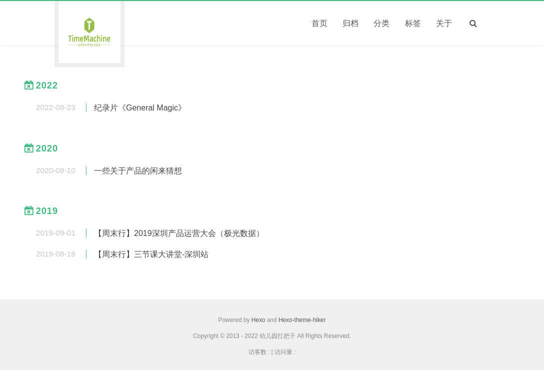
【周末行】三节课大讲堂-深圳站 (151, 254)
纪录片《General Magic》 (140, 108)
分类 (382, 23)
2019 (47, 211)
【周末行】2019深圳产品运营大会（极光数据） (179, 233)
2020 (47, 149)
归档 (350, 23)
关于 (444, 23)
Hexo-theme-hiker (302, 320)
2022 (47, 85)
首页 (320, 23)
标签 (413, 23)
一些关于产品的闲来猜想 (138, 170)
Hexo (259, 320)
